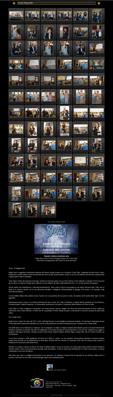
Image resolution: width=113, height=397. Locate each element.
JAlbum (56, 395)
